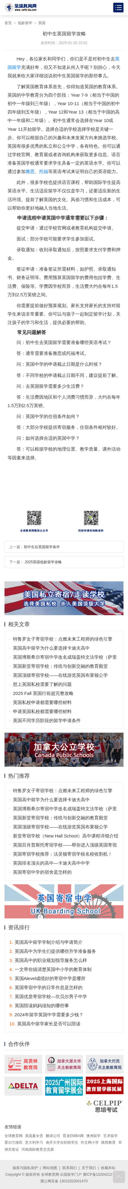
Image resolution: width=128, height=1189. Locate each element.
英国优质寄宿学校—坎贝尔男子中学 (48, 996)
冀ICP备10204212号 (99, 1174)
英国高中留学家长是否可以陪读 (44, 1023)
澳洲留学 (93, 1136)
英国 (41, 23)
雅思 (30, 171)
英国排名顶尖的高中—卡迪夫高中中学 (51, 863)
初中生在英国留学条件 (42, 547)
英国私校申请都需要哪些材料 (42, 702)
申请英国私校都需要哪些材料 (42, 711)
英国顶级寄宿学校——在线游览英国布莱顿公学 (60, 675)
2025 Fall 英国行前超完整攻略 (43, 693)
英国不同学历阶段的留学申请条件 (47, 720)
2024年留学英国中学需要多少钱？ (46, 1014)
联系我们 (69, 1168)
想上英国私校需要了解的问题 (42, 684)
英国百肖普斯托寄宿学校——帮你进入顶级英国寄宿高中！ (65, 846)
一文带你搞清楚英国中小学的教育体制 (50, 969)
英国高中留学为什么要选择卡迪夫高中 (51, 648)
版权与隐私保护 (25, 1168)
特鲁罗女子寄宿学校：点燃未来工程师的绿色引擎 (62, 638)
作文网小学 (90, 1142)
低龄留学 (25, 23)
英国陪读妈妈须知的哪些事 (39, 1005)
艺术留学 (110, 1136)
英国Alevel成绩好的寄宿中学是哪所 (47, 978)
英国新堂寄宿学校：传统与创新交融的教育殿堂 (60, 666)
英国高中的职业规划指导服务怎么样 (48, 960)
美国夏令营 (34, 1136)
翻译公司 (53, 1136)
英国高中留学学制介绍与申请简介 (46, 942)
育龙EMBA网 (73, 1136)
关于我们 (89, 1168)
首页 (8, 23)
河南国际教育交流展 (37, 1149)
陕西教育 (108, 1142)
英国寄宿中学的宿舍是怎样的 (42, 872)
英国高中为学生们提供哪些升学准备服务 (52, 951)
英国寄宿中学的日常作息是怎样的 (46, 987)
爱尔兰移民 (14, 1142)
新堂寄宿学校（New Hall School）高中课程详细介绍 (65, 835)
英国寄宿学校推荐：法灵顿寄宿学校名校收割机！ (62, 853)
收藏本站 (108, 1168)
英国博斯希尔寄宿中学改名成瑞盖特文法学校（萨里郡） (65, 658)
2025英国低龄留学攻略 (43, 562)
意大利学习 (34, 1142)
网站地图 (50, 1168)
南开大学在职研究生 (62, 1142)
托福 (43, 171)
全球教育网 (14, 1136)
